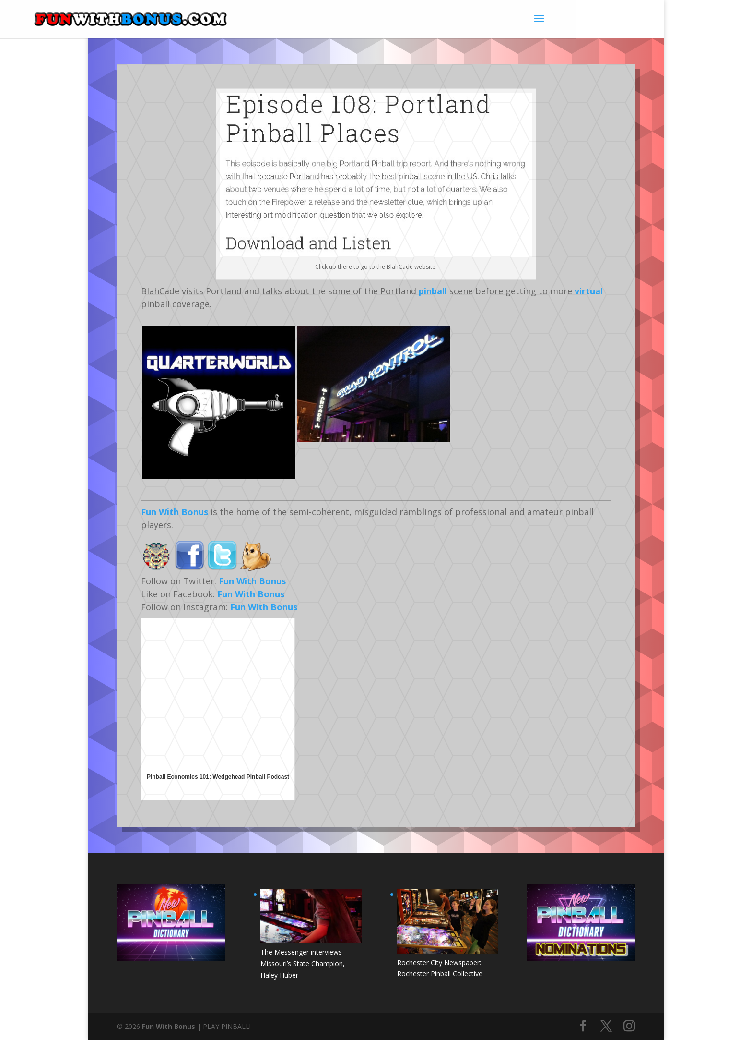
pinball (433, 291)
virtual (589, 291)
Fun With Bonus (174, 512)
